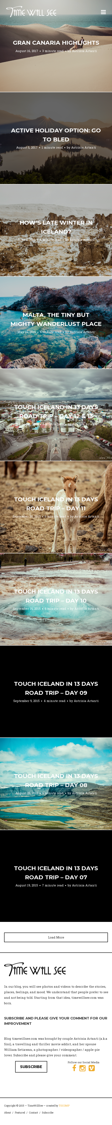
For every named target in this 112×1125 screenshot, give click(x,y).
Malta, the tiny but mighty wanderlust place (56, 319)
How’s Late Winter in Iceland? (56, 227)
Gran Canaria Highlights (56, 42)
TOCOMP (64, 1105)
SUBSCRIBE (31, 1067)
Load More (56, 937)
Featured (20, 1112)
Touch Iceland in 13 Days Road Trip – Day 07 (56, 873)
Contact (33, 1112)
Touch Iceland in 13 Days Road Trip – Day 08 (56, 780)
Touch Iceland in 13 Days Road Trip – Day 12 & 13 (56, 412)
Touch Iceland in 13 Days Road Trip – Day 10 (56, 596)
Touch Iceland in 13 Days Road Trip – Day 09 (56, 688)
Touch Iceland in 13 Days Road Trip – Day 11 (56, 504)
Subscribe (47, 1112)
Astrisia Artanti (84, 51)
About (7, 1112)
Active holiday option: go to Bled (56, 135)
